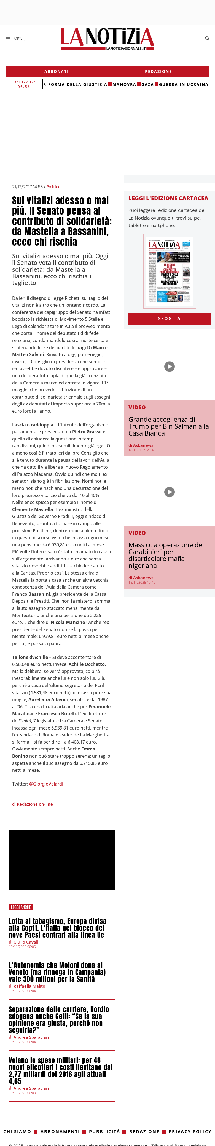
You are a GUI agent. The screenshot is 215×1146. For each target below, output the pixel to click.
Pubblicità (104, 1132)
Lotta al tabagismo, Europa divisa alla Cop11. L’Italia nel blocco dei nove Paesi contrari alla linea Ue (58, 928)
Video (137, 407)
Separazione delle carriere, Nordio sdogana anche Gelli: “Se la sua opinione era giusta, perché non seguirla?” (59, 1020)
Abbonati (56, 71)
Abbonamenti (60, 1132)
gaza (147, 84)
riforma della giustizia (75, 84)
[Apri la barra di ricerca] (207, 39)
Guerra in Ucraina (184, 84)
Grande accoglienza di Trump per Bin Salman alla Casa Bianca (168, 426)
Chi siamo (17, 1132)
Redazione (158, 71)
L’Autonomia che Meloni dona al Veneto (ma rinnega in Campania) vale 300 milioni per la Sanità (57, 972)
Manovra (124, 84)
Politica (53, 186)
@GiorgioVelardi (46, 784)
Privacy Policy (190, 1132)
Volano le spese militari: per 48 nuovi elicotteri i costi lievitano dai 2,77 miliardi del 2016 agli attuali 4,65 (61, 1071)
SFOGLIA (169, 319)
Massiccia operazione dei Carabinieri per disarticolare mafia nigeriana (166, 555)
